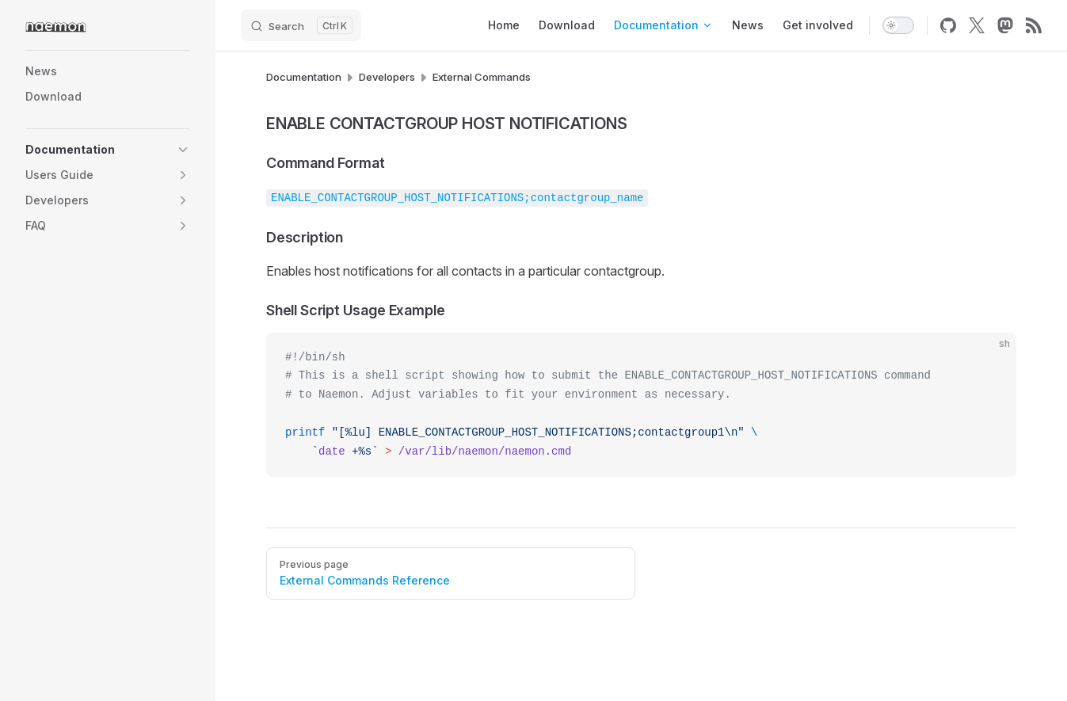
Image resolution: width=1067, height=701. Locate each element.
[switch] (898, 25)
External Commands (482, 76)
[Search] (301, 25)
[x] (976, 25)
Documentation (303, 76)
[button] (183, 149)
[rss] (1033, 25)
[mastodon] (1005, 25)
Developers (387, 76)
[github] (948, 25)
